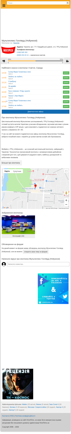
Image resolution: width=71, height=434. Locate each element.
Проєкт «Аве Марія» (16, 96)
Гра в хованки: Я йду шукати (19, 91)
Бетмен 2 (13, 407)
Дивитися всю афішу (35, 111)
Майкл (24, 404)
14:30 (4, 73)
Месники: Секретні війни (37, 407)
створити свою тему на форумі (35, 252)
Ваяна (38, 404)
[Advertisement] (35, 23)
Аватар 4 (59, 407)
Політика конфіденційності (25, 416)
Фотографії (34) (18, 236)
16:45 (4, 102)
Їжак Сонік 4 (54, 404)
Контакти (5, 416)
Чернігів (16, 43)
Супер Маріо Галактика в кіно (19, 72)
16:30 (4, 97)
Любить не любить (15, 77)
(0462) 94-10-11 (23, 55)
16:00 (4, 92)
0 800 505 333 (22, 52)
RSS (12, 416)
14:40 (4, 78)
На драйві (12, 86)
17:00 (4, 106)
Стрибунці (12, 81)
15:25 (4, 87)
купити (66, 73)
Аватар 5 (12, 410)
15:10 (4, 82)
